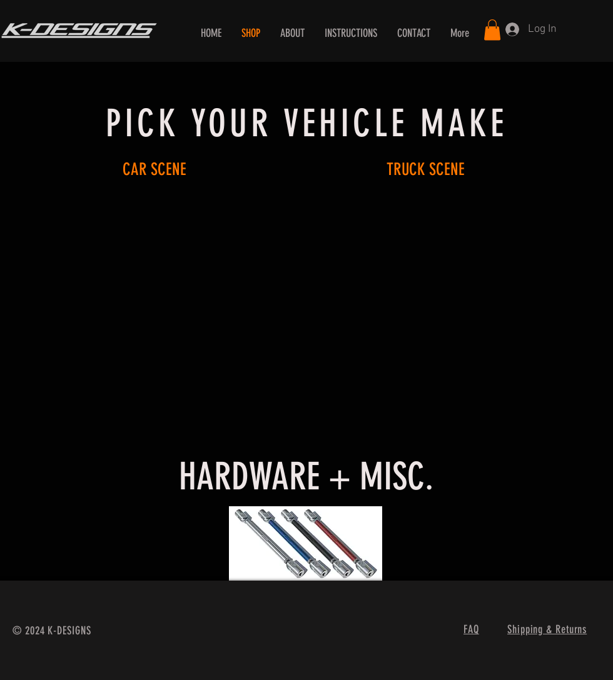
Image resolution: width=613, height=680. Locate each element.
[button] (492, 29)
